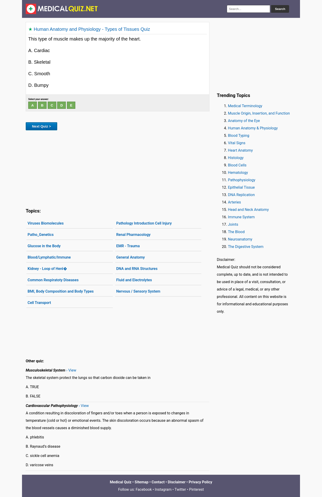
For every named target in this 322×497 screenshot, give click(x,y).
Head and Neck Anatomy (248, 209)
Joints (233, 224)
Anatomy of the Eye (244, 121)
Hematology (238, 172)
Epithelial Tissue (241, 187)
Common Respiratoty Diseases (53, 280)
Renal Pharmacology (133, 234)
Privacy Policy (200, 482)
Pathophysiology (241, 180)
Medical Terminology (245, 106)
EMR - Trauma (128, 246)
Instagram (163, 489)
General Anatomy (130, 257)
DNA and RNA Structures (137, 268)
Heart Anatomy (240, 150)
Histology (235, 158)
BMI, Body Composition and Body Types (61, 291)
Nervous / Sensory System (138, 291)
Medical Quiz (120, 482)
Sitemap (141, 482)
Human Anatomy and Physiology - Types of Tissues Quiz (92, 29)
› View (71, 370)
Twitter (180, 489)
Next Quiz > (41, 126)
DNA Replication (241, 195)
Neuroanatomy (240, 239)
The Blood (236, 232)
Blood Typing (238, 135)
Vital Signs (236, 143)
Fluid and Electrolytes (134, 280)
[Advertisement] (118, 168)
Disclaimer (177, 482)
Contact (158, 482)
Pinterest (196, 489)
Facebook (144, 489)
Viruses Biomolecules (46, 223)
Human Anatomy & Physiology (253, 128)
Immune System (241, 217)
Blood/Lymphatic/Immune (49, 257)
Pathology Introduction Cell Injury (144, 223)
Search (280, 9)
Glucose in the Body (44, 246)
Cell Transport (39, 302)
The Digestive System (245, 246)
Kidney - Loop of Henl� (47, 268)
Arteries (234, 202)
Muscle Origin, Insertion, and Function (259, 113)
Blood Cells (237, 165)
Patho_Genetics (41, 234)
